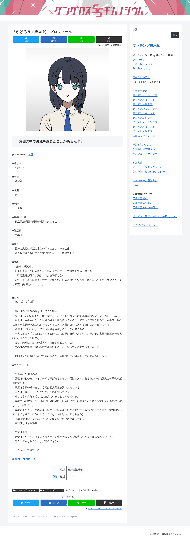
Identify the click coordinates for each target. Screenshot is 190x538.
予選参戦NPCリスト (144, 149)
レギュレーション (143, 64)
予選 (55, 476)
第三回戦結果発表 (143, 131)
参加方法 (138, 162)
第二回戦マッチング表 (145, 108)
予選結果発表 (140, 91)
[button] (109, 39)
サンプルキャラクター (145, 153)
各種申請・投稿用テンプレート (150, 171)
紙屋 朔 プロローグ (23, 459)
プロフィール (72, 490)
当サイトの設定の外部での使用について (155, 216)
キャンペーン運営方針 (145, 180)
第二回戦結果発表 (143, 117)
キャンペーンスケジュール (147, 167)
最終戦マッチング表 (144, 135)
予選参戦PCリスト (143, 144)
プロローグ (139, 59)
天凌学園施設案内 (143, 203)
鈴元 (30, 154)
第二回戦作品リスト (144, 113)
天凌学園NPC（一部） (145, 207)
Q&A (135, 185)
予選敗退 (84, 490)
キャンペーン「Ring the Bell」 (25, 490)
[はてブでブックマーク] (54, 39)
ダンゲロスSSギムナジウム (51, 490)
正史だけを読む (141, 77)
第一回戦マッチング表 (145, 95)
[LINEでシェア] (81, 39)
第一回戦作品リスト (144, 99)
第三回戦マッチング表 (145, 122)
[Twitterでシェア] (26, 39)
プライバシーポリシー (145, 225)
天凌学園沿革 (140, 198)
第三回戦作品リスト (144, 126)
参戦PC (95, 490)
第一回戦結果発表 (143, 104)
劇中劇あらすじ (141, 68)
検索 (135, 29)
